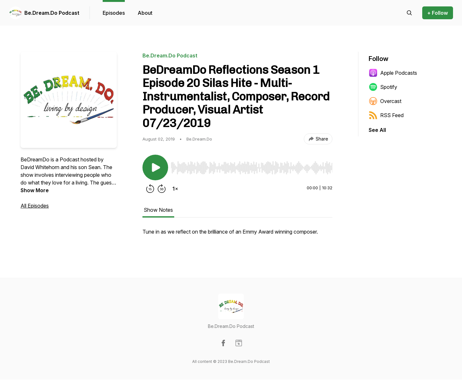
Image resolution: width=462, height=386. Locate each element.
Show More (35, 190)
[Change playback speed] (175, 188)
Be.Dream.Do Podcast (51, 13)
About (145, 13)
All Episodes (35, 205)
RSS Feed (386, 115)
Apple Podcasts (393, 72)
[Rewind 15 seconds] (150, 188)
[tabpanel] (237, 235)
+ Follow (437, 13)
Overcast (385, 101)
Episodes (114, 13)
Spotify (383, 86)
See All (377, 130)
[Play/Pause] (155, 167)
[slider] (251, 168)
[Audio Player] (251, 166)
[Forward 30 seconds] (161, 188)
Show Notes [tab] (158, 210)
